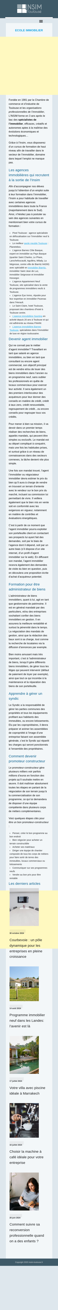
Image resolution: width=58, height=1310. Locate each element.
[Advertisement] (29, 66)
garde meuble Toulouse (35, 243)
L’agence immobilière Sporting (27, 316)
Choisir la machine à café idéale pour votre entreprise (27, 1157)
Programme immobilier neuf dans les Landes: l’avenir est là (27, 1020)
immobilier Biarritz (37, 267)
